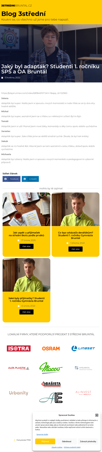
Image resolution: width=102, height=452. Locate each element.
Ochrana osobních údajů (72, 447)
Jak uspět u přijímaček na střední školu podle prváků (26, 234)
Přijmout (45, 441)
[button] (97, 415)
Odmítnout (66, 441)
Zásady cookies (57, 447)
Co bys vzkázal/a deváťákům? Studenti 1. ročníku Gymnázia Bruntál (75, 235)
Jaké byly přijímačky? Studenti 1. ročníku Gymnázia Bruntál (26, 299)
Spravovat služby (42, 434)
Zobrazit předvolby (88, 441)
